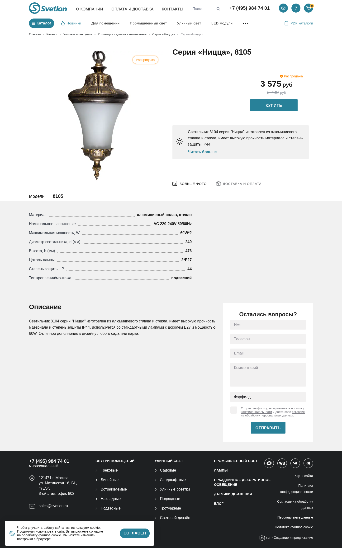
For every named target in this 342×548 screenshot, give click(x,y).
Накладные (108, 499)
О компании (89, 9)
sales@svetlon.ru (53, 506)
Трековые (106, 470)
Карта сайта (303, 476)
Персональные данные (295, 517)
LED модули (222, 23)
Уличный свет (189, 23)
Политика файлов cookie (294, 527)
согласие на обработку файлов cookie (60, 533)
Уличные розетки (172, 489)
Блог (218, 503)
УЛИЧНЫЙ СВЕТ (169, 461)
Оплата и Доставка (132, 9)
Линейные (107, 480)
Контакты (172, 9)
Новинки (71, 23)
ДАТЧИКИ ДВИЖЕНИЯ (233, 494)
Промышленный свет (148, 23)
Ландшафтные (170, 480)
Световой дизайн (172, 518)
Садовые (165, 470)
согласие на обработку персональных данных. (273, 413)
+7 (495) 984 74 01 (249, 8)
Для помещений (105, 23)
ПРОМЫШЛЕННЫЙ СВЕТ (235, 461)
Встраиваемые (111, 489)
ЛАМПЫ (221, 470)
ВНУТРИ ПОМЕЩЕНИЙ (115, 461)
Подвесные (108, 508)
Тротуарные (168, 508)
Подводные (167, 499)
